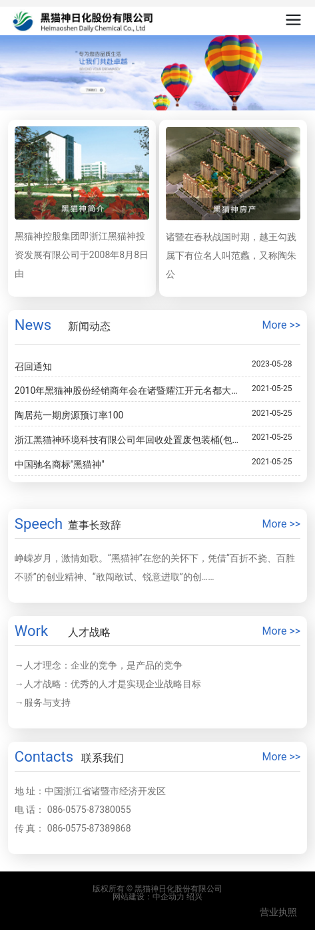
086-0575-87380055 (89, 809)
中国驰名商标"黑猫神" (60, 464)
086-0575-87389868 (89, 828)
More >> (281, 325)
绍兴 (194, 896)
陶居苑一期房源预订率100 (69, 415)
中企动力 (168, 896)
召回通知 (33, 366)
